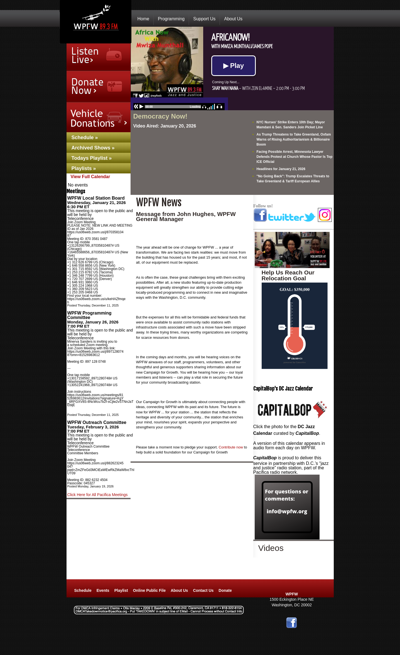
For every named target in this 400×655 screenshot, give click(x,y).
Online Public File (149, 590)
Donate (225, 590)
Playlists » (84, 168)
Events (103, 590)
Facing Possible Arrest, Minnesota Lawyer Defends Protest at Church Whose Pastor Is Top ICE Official (294, 157)
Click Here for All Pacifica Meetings (97, 494)
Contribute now (231, 447)
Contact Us (203, 590)
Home (143, 18)
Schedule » (85, 137)
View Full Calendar (90, 176)
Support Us (204, 18)
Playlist (121, 590)
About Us (233, 18)
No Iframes (232, 68)
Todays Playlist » (92, 158)
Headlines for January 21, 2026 (281, 169)
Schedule (83, 590)
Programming (171, 18)
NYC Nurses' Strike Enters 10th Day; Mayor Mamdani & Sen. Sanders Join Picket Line (291, 124)
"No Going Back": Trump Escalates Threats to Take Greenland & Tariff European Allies (293, 178)
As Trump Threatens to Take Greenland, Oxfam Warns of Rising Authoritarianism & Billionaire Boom (294, 139)
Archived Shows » (93, 148)
